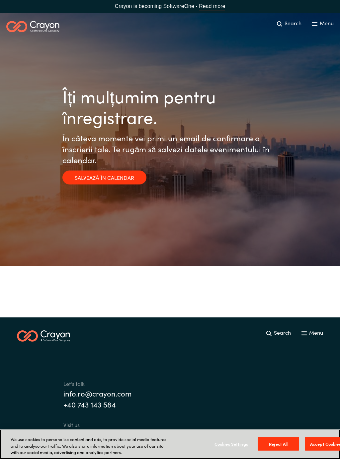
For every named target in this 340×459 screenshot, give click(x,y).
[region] (170, 444)
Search (289, 23)
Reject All (278, 443)
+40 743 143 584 (89, 404)
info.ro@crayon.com (97, 393)
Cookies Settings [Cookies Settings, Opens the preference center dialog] (231, 443)
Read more (212, 6)
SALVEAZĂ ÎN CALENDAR (104, 177)
